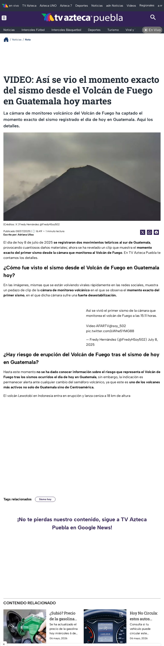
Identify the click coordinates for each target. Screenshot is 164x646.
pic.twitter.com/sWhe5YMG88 (110, 331)
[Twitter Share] (142, 232)
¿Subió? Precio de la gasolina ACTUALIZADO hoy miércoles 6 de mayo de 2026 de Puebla (64, 615)
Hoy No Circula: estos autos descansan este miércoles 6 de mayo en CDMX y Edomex (145, 615)
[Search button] (153, 18)
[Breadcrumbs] (7, 39)
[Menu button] (11, 18)
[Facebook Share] (156, 232)
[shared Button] (149, 232)
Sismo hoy (45, 499)
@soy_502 (117, 326)
